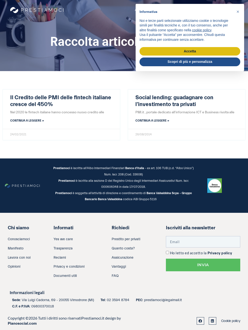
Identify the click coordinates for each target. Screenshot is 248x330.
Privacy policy (220, 253)
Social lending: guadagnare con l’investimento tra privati (174, 100)
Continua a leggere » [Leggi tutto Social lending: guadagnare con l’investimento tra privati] (152, 120)
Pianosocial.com (22, 323)
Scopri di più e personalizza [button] (190, 62)
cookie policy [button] (201, 30)
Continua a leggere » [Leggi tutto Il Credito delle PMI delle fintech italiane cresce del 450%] (27, 120)
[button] (238, 12)
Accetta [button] (190, 51)
